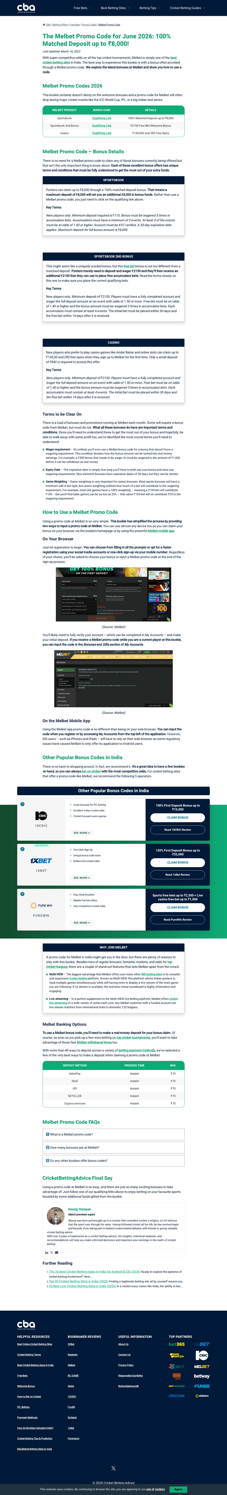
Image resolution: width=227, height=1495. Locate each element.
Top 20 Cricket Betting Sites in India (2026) (78, 1281)
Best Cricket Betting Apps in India (35, 1365)
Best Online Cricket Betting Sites (34, 1344)
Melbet (71, 1365)
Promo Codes (89, 24)
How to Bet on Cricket (29, 1397)
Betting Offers (60, 24)
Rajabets (72, 1355)
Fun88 (71, 1407)
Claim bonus (177, 817)
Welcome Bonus (26, 1386)
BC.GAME (73, 1376)
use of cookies (155, 1489)
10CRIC (41, 825)
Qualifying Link (101, 126)
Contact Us (124, 1355)
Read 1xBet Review (177, 875)
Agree (178, 1489)
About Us (123, 1344)
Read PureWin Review (178, 920)
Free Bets (75, 24)
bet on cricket (91, 771)
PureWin (41, 915)
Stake (71, 1386)
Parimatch (73, 1438)
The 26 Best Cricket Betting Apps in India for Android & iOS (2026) (94, 1271)
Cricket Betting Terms (29, 1355)
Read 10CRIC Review (177, 830)
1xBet (41, 870)
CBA (48, 24)
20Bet (71, 1344)
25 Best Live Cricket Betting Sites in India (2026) (82, 1286)
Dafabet (72, 1418)
